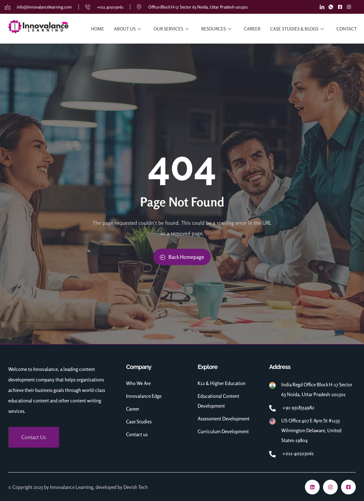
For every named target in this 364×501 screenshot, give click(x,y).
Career (252, 28)
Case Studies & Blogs (298, 28)
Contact (346, 28)
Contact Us (33, 437)
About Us (128, 28)
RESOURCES (217, 28)
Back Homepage (182, 257)
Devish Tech (135, 487)
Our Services (172, 28)
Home (97, 28)
